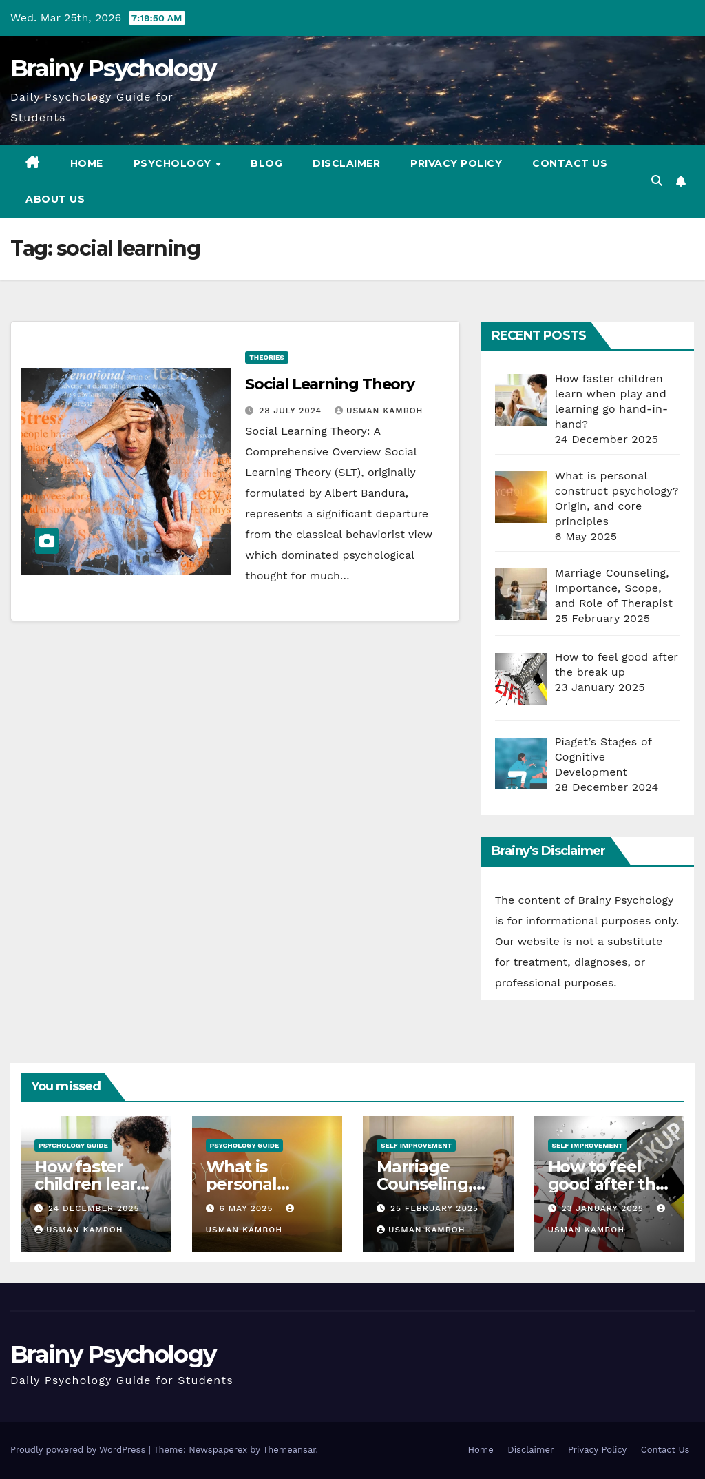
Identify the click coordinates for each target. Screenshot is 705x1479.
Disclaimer (346, 163)
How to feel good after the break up (607, 1184)
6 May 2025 (247, 1208)
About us (55, 199)
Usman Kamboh (379, 410)
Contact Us (569, 163)
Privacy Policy (456, 163)
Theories (266, 357)
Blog (266, 163)
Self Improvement (416, 1145)
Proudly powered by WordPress (79, 1450)
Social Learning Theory (329, 384)
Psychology (174, 163)
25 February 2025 (434, 1208)
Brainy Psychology (112, 68)
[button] (656, 180)
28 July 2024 (292, 410)
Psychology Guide (73, 1145)
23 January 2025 (603, 1208)
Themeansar (289, 1450)
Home (86, 163)
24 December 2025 (94, 1208)
